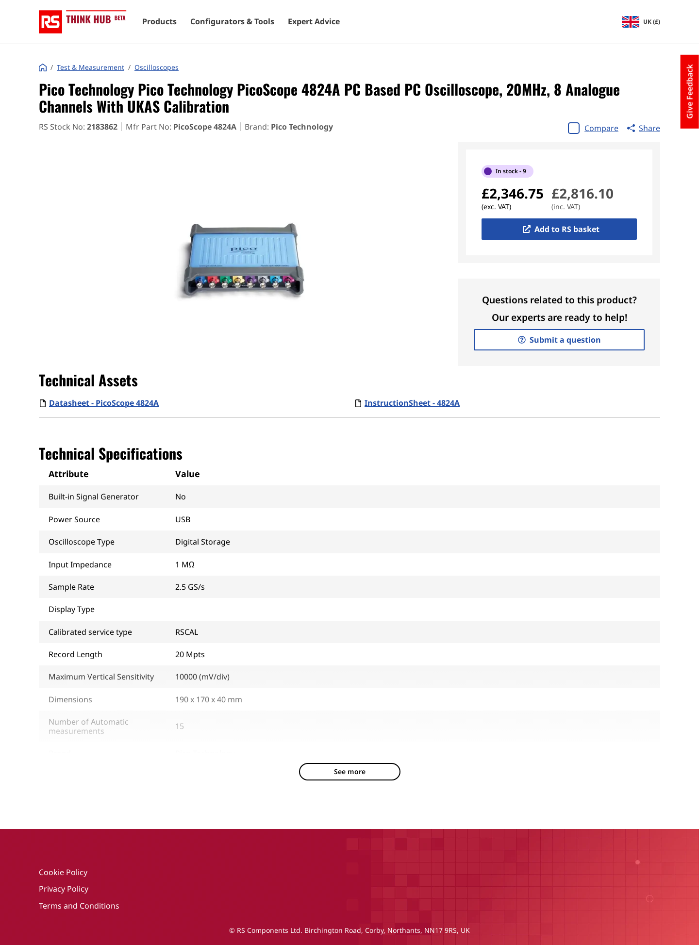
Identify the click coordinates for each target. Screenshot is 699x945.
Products (159, 21)
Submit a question (559, 339)
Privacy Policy (63, 888)
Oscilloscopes (156, 67)
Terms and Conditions (79, 905)
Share (643, 128)
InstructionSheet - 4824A (412, 403)
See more (350, 771)
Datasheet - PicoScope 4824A (104, 403)
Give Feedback (689, 92)
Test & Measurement (90, 67)
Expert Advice (314, 21)
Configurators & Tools (232, 21)
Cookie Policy (63, 872)
